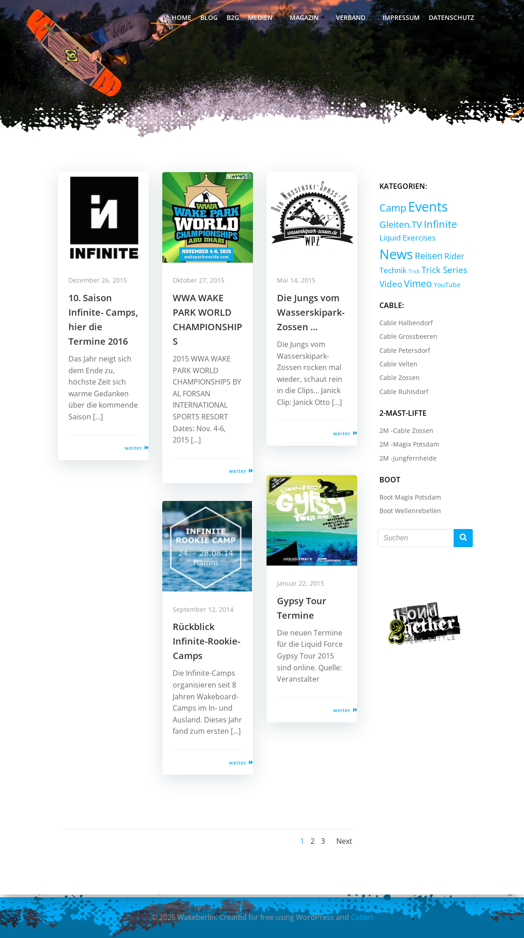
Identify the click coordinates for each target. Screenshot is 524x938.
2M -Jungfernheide (406, 460)
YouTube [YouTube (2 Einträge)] (421, 286)
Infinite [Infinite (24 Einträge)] (438, 224)
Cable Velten (397, 365)
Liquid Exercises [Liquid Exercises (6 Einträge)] (406, 244)
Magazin (309, 18)
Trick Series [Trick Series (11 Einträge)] (400, 272)
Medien (265, 18)
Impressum (402, 18)
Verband (355, 18)
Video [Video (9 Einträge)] (436, 272)
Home (182, 18)
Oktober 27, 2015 (202, 284)
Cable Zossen (398, 379)
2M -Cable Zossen (405, 432)
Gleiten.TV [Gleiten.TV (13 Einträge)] (399, 225)
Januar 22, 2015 (303, 587)
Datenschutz (452, 18)
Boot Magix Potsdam (408, 499)
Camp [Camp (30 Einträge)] (391, 209)
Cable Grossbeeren (407, 338)
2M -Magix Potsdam (407, 446)
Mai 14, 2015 (299, 284)
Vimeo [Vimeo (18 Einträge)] (392, 285)
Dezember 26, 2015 (101, 284)
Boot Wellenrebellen (408, 512)
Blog (209, 18)
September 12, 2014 (206, 613)
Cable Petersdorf (403, 352)
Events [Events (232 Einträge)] (426, 207)
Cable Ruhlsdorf (402, 393)
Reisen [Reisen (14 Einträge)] (391, 259)
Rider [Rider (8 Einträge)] (417, 259)
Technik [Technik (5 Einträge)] (442, 259)
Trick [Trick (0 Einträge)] (463, 260)
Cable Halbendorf (404, 324)
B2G (234, 18)
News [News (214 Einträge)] (452, 242)
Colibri (362, 918)
